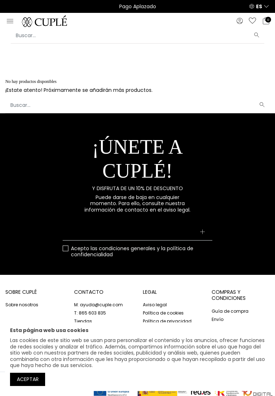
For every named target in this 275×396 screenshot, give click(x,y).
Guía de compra (230, 311)
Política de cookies (163, 313)
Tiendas (83, 321)
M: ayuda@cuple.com (98, 305)
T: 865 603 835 (90, 313)
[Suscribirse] (202, 233)
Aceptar (28, 379)
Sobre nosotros (21, 305)
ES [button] (259, 6)
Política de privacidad (167, 321)
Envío (217, 319)
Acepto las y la (132, 252)
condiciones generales (127, 248)
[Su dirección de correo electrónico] (137, 233)
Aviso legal (155, 305)
